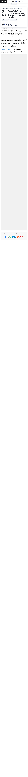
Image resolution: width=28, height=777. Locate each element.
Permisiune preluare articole (14, 751)
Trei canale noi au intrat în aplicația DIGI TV (12, 469)
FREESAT (6, 742)
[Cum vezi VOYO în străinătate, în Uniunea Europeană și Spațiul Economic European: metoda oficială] (14, 613)
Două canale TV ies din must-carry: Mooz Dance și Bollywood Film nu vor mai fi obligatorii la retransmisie (12, 513)
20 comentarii (5, 19)
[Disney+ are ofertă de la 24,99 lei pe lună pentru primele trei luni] (14, 592)
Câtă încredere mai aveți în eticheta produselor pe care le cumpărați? (12, 539)
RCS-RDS (11, 8)
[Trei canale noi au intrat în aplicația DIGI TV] (23, 471)
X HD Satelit (14, 726)
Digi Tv (7, 8)
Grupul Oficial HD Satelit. (13, 426)
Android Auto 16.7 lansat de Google (12, 480)
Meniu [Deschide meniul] (3, 1)
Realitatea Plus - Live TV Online (11, 564)
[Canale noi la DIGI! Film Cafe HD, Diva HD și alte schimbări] (23, 459)
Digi (3, 8)
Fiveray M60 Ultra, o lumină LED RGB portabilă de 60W (12, 623)
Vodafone (9, 744)
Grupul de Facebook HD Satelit (14, 712)
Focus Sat (11, 742)
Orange (20, 742)
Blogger (23, 760)
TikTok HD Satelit (14, 722)
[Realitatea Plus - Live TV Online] (23, 566)
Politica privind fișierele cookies (14, 755)
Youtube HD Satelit (14, 719)
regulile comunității (20, 421)
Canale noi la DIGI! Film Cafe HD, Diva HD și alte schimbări (11, 457)
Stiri (15, 8)
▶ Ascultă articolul (13, 19)
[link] (14, 460)
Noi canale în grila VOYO (11, 490)
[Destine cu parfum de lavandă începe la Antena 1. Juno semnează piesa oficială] (23, 553)
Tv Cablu (19, 8)
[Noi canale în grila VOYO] (23, 493)
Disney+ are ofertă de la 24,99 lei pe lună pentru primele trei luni (13, 583)
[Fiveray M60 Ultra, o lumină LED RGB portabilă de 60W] (14, 632)
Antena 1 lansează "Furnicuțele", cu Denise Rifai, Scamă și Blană (11, 501)
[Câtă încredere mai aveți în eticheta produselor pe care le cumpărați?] (23, 541)
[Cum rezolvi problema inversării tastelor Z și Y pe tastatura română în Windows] (23, 528)
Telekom (3, 744)
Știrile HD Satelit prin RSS (14, 733)
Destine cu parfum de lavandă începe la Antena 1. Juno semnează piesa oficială (12, 552)
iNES (13, 744)
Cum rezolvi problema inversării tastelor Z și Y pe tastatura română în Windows (11, 526)
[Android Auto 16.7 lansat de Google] (23, 482)
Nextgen (16, 742)
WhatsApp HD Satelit (14, 715)
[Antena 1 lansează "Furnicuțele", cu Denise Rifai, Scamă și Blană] (23, 502)
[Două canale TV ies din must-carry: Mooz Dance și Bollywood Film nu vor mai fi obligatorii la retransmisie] (23, 514)
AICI (13, 52)
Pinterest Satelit (14, 729)
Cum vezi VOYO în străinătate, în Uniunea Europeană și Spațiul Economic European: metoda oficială (14, 603)
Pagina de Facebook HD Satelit (14, 708)
